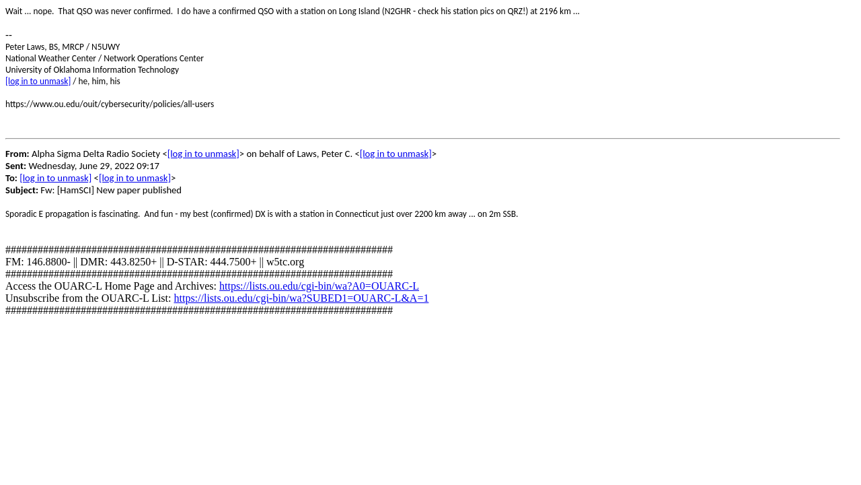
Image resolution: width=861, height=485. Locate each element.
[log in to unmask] (38, 81)
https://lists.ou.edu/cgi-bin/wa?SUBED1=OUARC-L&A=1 (301, 298)
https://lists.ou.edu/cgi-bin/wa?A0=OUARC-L (319, 286)
